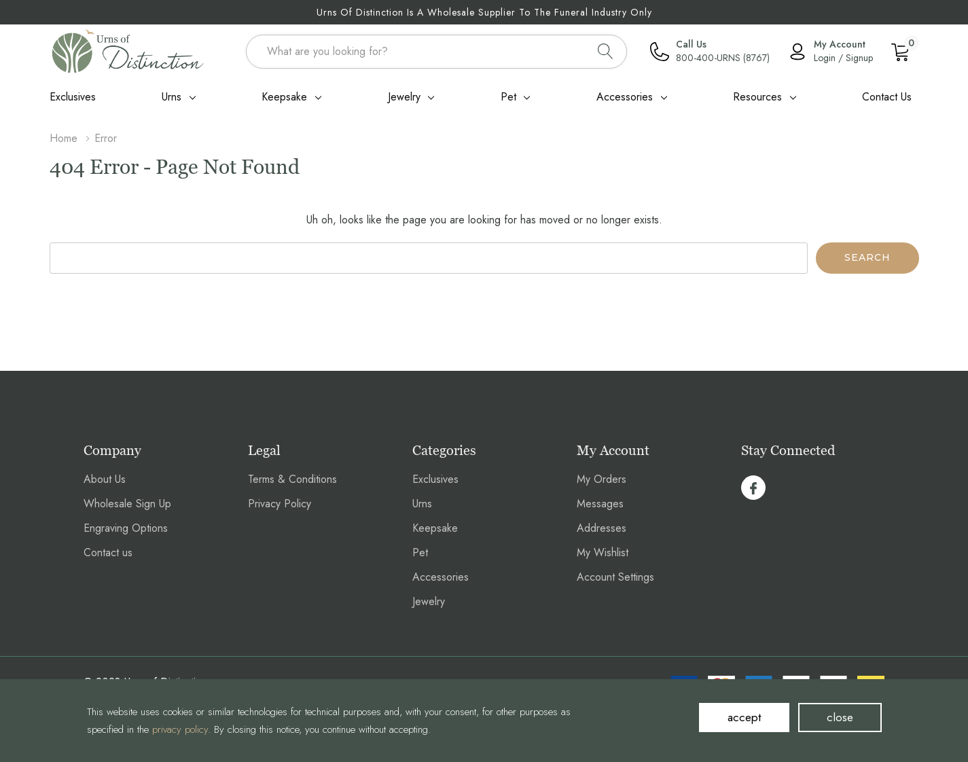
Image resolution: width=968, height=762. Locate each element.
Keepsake (284, 97)
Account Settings (615, 577)
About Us (105, 479)
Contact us (108, 552)
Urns (171, 97)
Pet (508, 97)
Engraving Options (126, 528)
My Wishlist (602, 552)
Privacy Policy (279, 503)
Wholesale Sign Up (127, 503)
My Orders (601, 479)
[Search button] (605, 52)
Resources (757, 97)
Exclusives (435, 479)
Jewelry (404, 97)
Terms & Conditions (292, 479)
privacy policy (180, 729)
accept (744, 717)
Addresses (601, 528)
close (840, 717)
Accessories (624, 97)
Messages (600, 503)
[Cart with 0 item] (900, 50)
